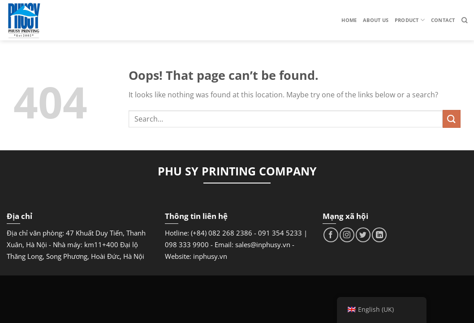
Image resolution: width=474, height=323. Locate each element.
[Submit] (452, 118)
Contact (443, 20)
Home (349, 20)
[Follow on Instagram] (347, 234)
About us (375, 20)
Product (410, 20)
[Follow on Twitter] (363, 234)
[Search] (464, 20)
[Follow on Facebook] (330, 234)
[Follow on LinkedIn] (379, 234)
